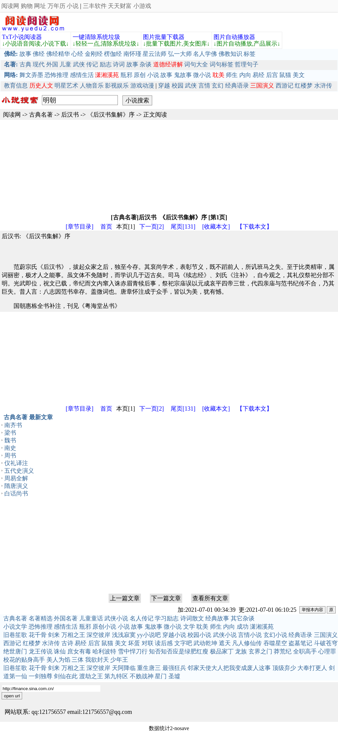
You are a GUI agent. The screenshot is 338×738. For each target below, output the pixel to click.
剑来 (54, 635)
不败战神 (141, 676)
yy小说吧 (149, 635)
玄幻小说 (275, 635)
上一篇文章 (125, 598)
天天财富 (120, 6)
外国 (52, 64)
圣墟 (174, 676)
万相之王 (73, 635)
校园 (178, 85)
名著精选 (40, 618)
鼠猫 (285, 75)
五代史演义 (19, 470)
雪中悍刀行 (133, 651)
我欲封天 (97, 659)
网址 (40, 6)
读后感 (164, 643)
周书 (10, 455)
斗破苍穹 (326, 643)
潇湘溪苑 (262, 626)
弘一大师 (180, 54)
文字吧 (183, 643)
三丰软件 (95, 6)
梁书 (10, 432)
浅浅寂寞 (124, 635)
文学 (189, 626)
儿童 (65, 64)
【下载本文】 (254, 226)
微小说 (202, 75)
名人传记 (141, 618)
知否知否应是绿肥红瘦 (178, 651)
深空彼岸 (98, 635)
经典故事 (217, 618)
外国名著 (66, 618)
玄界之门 (260, 651)
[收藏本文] (216, 226)
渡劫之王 (91, 676)
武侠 (79, 64)
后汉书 (70, 114)
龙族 (241, 651)
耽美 (202, 626)
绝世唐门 (15, 651)
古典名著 (41, 114)
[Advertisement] (169, 166)
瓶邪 (126, 75)
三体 (78, 659)
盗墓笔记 (300, 643)
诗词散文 (192, 618)
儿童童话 (91, 618)
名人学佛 (205, 54)
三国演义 (326, 635)
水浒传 (323, 85)
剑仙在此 (66, 676)
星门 (161, 676)
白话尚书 (16, 493)
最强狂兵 (174, 668)
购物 (27, 6)
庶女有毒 (79, 651)
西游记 (284, 85)
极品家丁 (222, 651)
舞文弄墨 (31, 75)
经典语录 (237, 85)
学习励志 (167, 618)
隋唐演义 (16, 486)
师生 (232, 75)
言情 (204, 85)
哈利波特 (104, 651)
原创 (140, 75)
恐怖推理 (56, 75)
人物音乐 (92, 85)
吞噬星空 (275, 643)
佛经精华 (58, 54)
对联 (147, 643)
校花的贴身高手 (24, 659)
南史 (10, 448)
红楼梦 (304, 85)
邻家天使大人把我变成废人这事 (229, 668)
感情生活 (82, 75)
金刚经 (94, 54)
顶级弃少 (284, 668)
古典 (25, 64)
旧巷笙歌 (15, 635)
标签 (249, 54)
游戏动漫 (142, 85)
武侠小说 (116, 618)
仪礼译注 (16, 463)
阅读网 (10, 6)
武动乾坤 (205, 643)
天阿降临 (124, 668)
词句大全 (196, 64)
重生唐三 (149, 668)
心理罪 (327, 651)
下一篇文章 (166, 598)
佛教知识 (230, 54)
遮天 (225, 643)
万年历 (56, 6)
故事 (25, 54)
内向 (245, 75)
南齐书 (13, 425)
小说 (73, 6)
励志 (106, 64)
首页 (106, 226)
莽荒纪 (282, 651)
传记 (92, 64)
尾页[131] (183, 226)
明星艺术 (66, 85)
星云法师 (154, 54)
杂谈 (146, 64)
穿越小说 (174, 635)
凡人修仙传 (247, 643)
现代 (39, 64)
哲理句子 (246, 64)
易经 (258, 75)
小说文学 (15, 626)
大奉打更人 (312, 668)
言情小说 (250, 635)
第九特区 (116, 676)
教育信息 (16, 85)
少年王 (119, 659)
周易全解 (16, 478)
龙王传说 (40, 651)
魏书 (10, 440)
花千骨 (38, 635)
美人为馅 (58, 659)
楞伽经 (113, 54)
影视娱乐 (117, 85)
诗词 (119, 64)
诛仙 (60, 651)
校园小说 (199, 635)
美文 (299, 75)
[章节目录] (79, 226)
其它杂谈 (242, 618)
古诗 (67, 643)
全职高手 (305, 651)
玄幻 (217, 85)
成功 (243, 626)
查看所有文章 (210, 598)
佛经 (39, 54)
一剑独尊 (40, 676)
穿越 (164, 85)
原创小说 (104, 626)
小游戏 (142, 6)
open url (12, 695)
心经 (77, 54)
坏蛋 (134, 643)
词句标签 (221, 64)
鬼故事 (183, 75)
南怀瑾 (132, 54)
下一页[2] (151, 226)
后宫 (272, 75)
